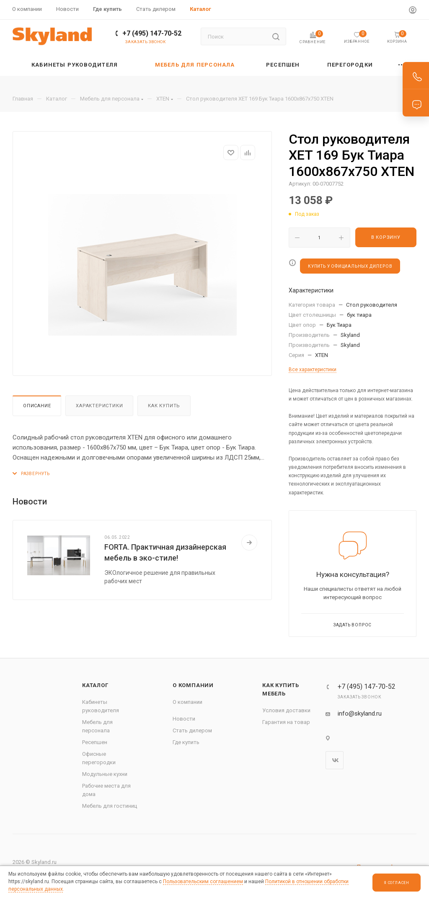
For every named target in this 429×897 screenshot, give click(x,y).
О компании (193, 685)
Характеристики (99, 405)
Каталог (95, 685)
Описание (37, 405)
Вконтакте (335, 760)
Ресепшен (94, 742)
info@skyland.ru (360, 713)
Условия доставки (286, 710)
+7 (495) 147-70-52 (151, 33)
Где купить (186, 742)
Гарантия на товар (286, 722)
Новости (184, 719)
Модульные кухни (104, 774)
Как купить (164, 405)
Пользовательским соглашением (203, 881)
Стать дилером (192, 730)
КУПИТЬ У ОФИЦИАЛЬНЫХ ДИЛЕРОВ (350, 266)
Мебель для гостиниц (109, 806)
